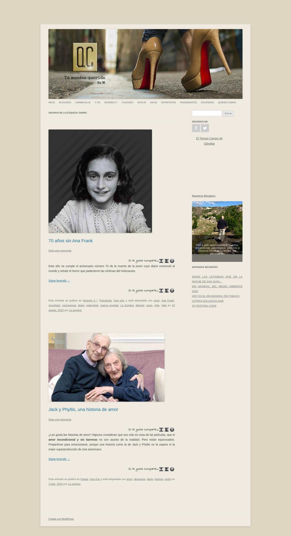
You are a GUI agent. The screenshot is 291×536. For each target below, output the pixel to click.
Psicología (105, 300)
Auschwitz (54, 305)
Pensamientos (188, 102)
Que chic (119, 300)
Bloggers (65, 102)
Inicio (51, 102)
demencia (139, 479)
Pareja (84, 479)
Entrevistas (168, 102)
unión (168, 479)
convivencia (69, 305)
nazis (149, 305)
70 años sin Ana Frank (70, 240)
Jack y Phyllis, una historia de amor (83, 409)
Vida (164, 305)
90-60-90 (141, 102)
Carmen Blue (83, 102)
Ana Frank (167, 300)
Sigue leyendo (59, 280)
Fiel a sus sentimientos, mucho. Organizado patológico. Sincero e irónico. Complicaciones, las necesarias (217, 253)
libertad (140, 305)
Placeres (127, 102)
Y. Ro (97, 102)
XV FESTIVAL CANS (204, 305)
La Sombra (127, 305)
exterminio (92, 305)
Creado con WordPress (61, 519)
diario (81, 305)
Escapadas (207, 102)
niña (156, 305)
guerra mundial (109, 305)
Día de (153, 102)
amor (157, 300)
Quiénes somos (227, 102)
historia (159, 479)
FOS (217, 242)
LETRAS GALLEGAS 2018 (208, 300)
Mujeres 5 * (111, 102)
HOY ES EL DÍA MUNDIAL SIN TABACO (215, 296)
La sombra (75, 310)
